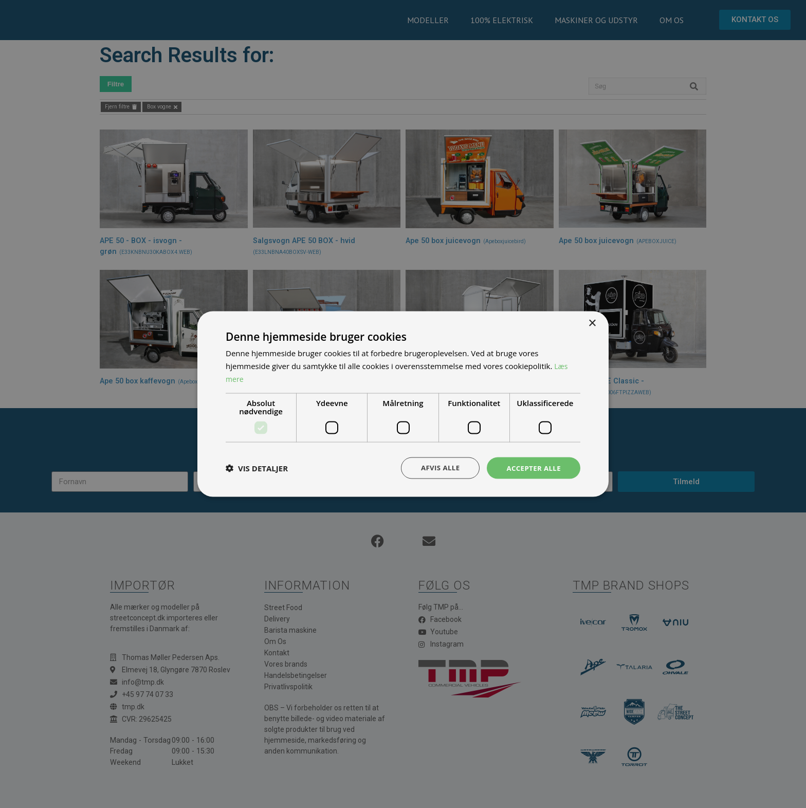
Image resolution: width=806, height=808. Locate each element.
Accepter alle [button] (532, 467)
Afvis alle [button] (436, 467)
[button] (257, 467)
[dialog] (403, 404)
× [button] (592, 322)
